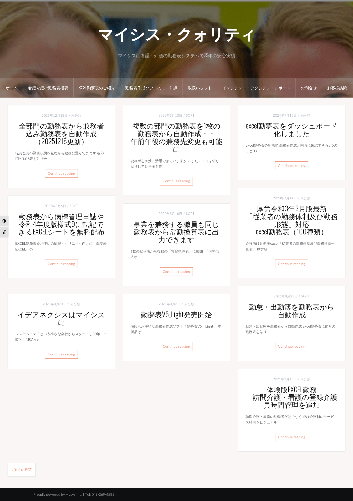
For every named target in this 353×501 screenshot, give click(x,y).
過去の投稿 (23, 469)
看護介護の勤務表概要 (48, 88)
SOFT (190, 115)
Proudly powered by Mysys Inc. (57, 494)
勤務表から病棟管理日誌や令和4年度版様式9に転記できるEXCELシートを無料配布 (61, 224)
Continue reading (61, 173)
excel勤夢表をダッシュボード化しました (291, 129)
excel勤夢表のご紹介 (97, 88)
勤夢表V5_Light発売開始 (176, 314)
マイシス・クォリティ (177, 32)
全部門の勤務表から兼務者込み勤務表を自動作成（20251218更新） (61, 133)
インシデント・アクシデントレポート (256, 88)
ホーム (12, 88)
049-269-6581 (103, 494)
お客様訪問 (337, 88)
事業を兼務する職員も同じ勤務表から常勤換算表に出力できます (176, 231)
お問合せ (309, 88)
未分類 (76, 115)
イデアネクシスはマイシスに (61, 318)
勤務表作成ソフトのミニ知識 (151, 88)
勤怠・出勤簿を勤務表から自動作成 (291, 310)
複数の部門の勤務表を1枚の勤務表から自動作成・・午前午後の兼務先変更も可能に (176, 137)
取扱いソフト (200, 88)
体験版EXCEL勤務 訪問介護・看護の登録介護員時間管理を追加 (291, 397)
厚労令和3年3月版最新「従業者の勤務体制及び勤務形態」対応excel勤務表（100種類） (292, 219)
